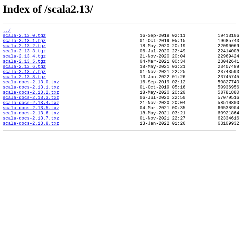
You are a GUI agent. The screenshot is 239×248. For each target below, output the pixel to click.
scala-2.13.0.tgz (24, 37)
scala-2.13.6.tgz (24, 74)
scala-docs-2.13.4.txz (31, 118)
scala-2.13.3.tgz (24, 56)
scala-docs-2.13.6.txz (31, 130)
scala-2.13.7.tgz (24, 81)
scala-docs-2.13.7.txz (31, 136)
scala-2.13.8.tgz (24, 87)
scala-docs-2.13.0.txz (31, 93)
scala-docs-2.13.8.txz (31, 143)
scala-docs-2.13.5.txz (31, 124)
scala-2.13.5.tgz (24, 68)
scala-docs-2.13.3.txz (31, 111)
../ (7, 31)
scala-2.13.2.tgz (24, 49)
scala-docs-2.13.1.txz (31, 99)
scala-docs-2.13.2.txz (31, 105)
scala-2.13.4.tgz (24, 62)
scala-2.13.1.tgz (24, 43)
